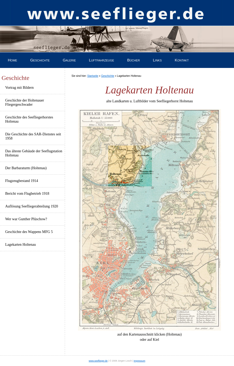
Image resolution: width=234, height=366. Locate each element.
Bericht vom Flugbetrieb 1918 (27, 193)
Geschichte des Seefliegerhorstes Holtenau (29, 119)
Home (12, 60)
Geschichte (40, 60)
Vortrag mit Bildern (19, 88)
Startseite (92, 75)
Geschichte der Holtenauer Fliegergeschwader (24, 102)
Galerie (69, 60)
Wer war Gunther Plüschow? (26, 219)
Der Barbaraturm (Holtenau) (26, 168)
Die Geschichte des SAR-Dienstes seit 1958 (33, 136)
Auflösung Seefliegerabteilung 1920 (31, 206)
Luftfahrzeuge (101, 60)
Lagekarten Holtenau (20, 245)
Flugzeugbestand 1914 (21, 181)
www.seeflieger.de (98, 360)
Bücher (133, 60)
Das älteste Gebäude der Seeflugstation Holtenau (33, 153)
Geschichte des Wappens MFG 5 (29, 232)
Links (157, 60)
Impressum (139, 360)
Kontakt (182, 60)
